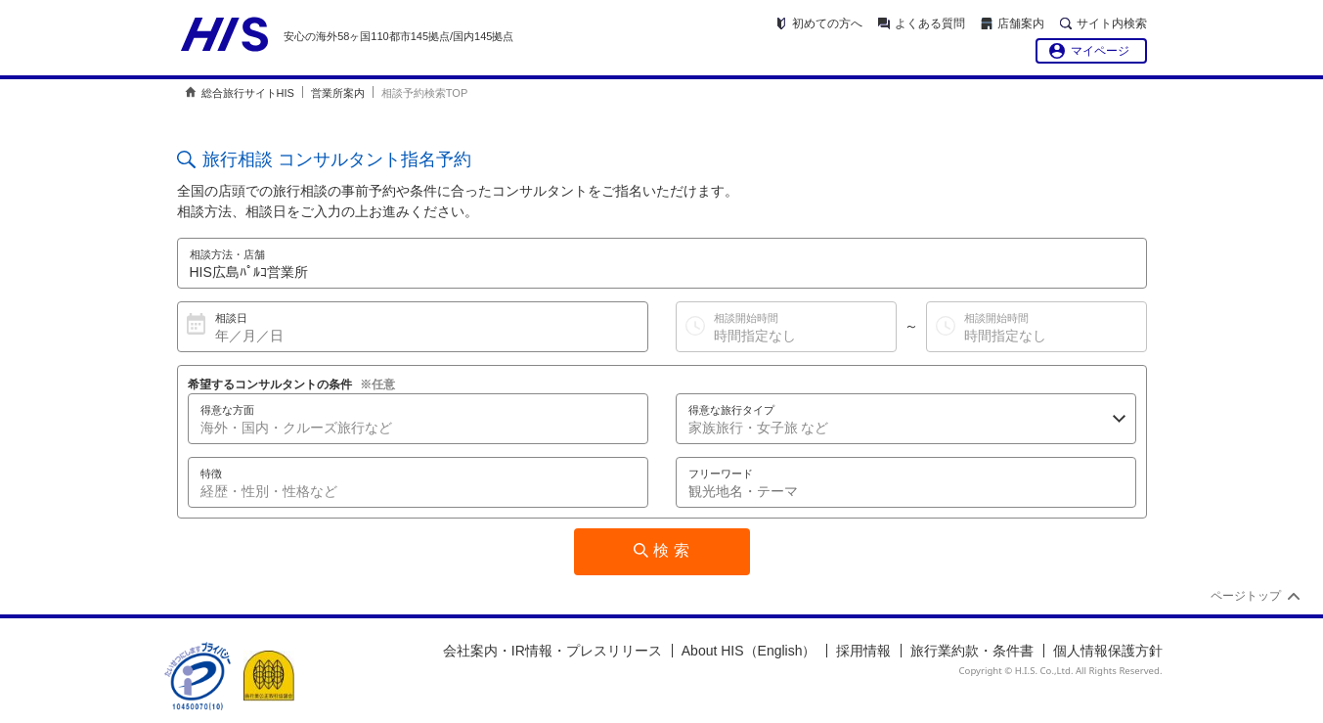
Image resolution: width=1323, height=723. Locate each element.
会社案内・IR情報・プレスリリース (552, 650)
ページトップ (1246, 596)
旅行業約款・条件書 (972, 650)
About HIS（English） (749, 650)
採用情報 (863, 650)
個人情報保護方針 (1108, 650)
